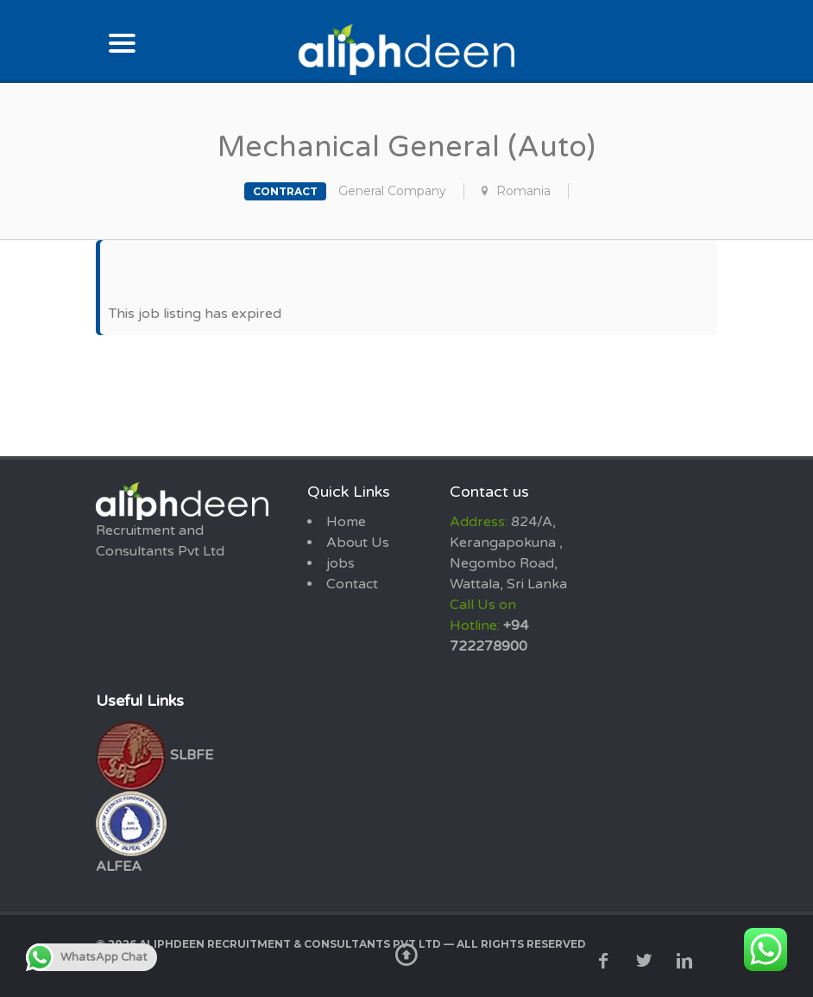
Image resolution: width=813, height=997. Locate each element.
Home (346, 521)
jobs (340, 563)
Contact (352, 584)
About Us (357, 542)
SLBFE (154, 755)
